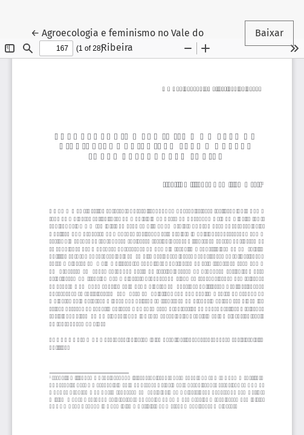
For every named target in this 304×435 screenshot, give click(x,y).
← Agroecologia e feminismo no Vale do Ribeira (117, 39)
